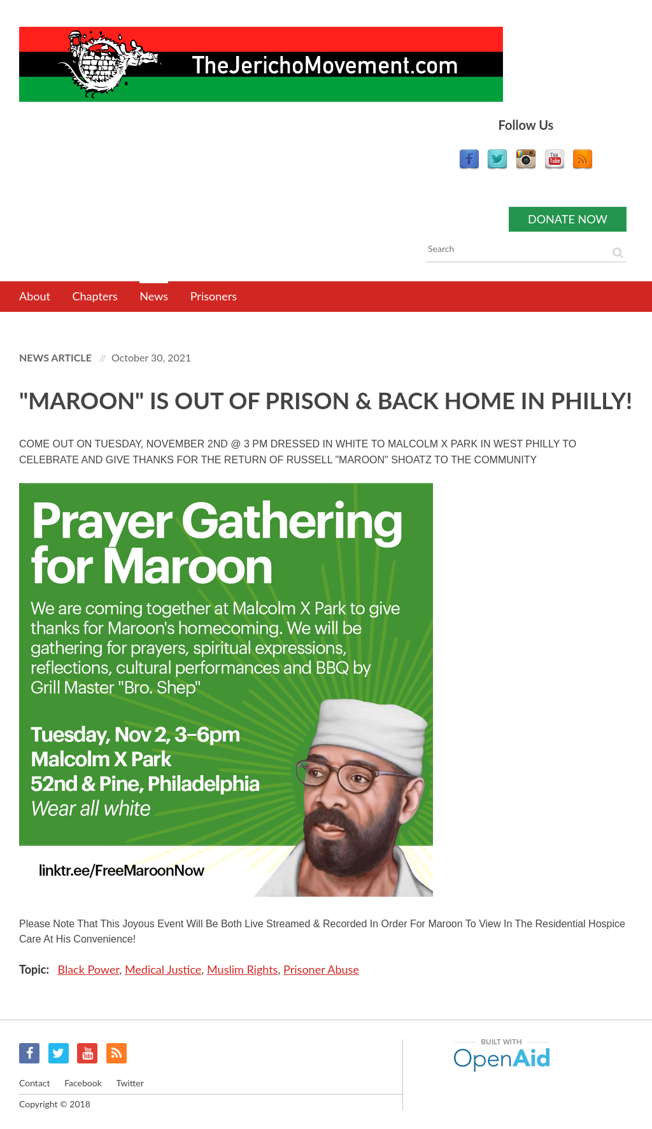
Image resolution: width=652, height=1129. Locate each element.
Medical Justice (163, 969)
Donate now (567, 219)
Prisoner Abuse (321, 969)
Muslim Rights (242, 969)
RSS (116, 1053)
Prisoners (213, 296)
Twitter (58, 1053)
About (34, 296)
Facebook (29, 1053)
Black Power (88, 969)
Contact (34, 1082)
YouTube (87, 1053)
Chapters (95, 296)
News (153, 296)
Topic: (35, 969)
